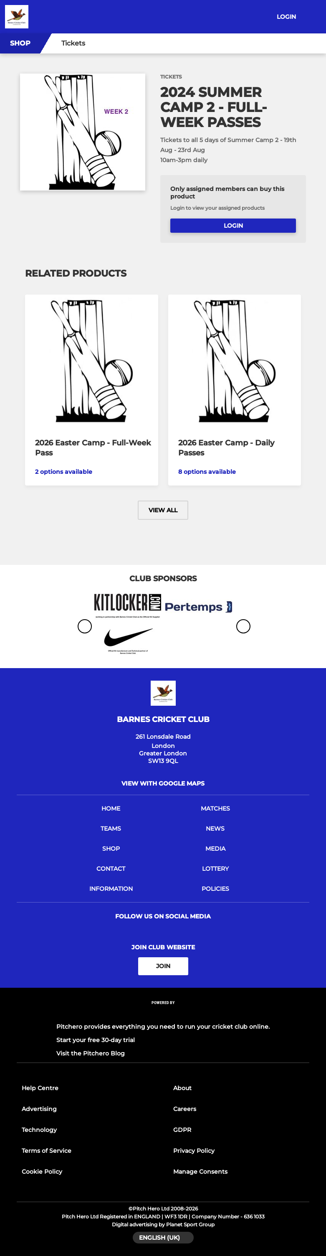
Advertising (39, 1109)
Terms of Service (46, 1150)
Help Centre (40, 1088)
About (182, 1088)
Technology (39, 1130)
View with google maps (163, 783)
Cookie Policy (42, 1171)
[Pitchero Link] (163, 1013)
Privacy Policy (194, 1150)
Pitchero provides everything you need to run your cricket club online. (163, 1026)
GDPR (182, 1130)
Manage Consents (200, 1171)
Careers (184, 1109)
